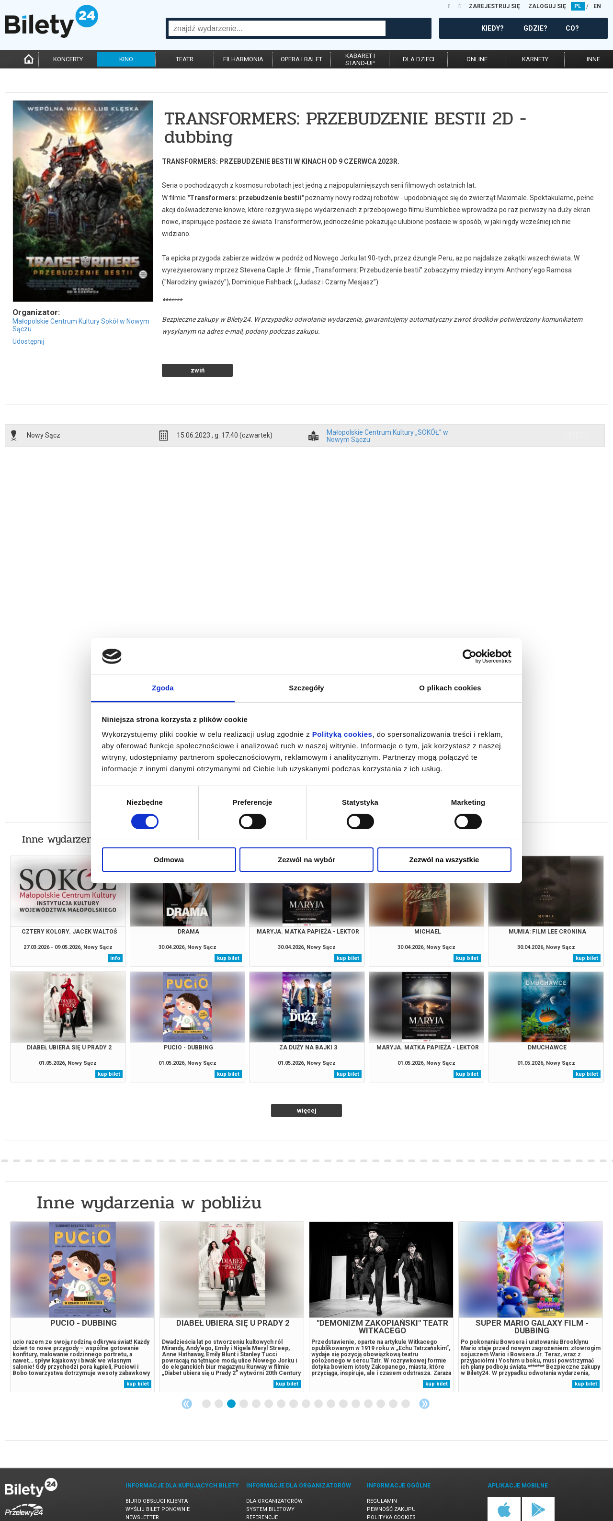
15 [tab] (381, 1370)
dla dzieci (418, 59)
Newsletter (142, 1484)
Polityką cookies (342, 734)
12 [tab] (344, 1370)
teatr (184, 59)
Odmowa (169, 860)
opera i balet (301, 59)
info (576, 402)
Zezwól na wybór (306, 860)
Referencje (262, 1484)
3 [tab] (232, 1370)
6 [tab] (269, 1370)
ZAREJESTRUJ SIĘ (494, 6)
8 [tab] (294, 1370)
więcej (307, 1077)
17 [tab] (406, 1370)
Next (424, 1370)
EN (597, 6)
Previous (187, 1370)
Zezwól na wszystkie (444, 860)
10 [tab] (319, 1370)
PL (577, 6)
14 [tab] (369, 1370)
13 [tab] (356, 1370)
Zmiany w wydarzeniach (159, 1492)
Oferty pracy (386, 1500)
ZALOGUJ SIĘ (547, 6)
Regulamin (382, 1468)
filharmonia (243, 59)
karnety (535, 59)
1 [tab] (207, 1370)
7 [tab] (281, 1370)
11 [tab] (331, 1370)
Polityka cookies (391, 1484)
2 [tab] (219, 1370)
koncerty (68, 59)
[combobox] (277, 28)
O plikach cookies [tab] (450, 688)
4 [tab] (244, 1370)
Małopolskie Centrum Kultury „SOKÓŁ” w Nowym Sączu (387, 402)
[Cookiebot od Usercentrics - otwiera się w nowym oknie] (469, 656)
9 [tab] (306, 1370)
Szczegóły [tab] (306, 688)
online (477, 59)
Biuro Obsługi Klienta (156, 1468)
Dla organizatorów (274, 1468)
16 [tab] (393, 1370)
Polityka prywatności (399, 1492)
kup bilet (228, 925)
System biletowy (270, 1476)
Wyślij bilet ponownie (157, 1476)
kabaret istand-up (360, 59)
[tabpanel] (82, 1273)
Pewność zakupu (391, 1476)
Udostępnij (28, 341)
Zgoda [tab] (163, 688)
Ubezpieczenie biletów (157, 1500)
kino (126, 59)
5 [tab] (256, 1370)
